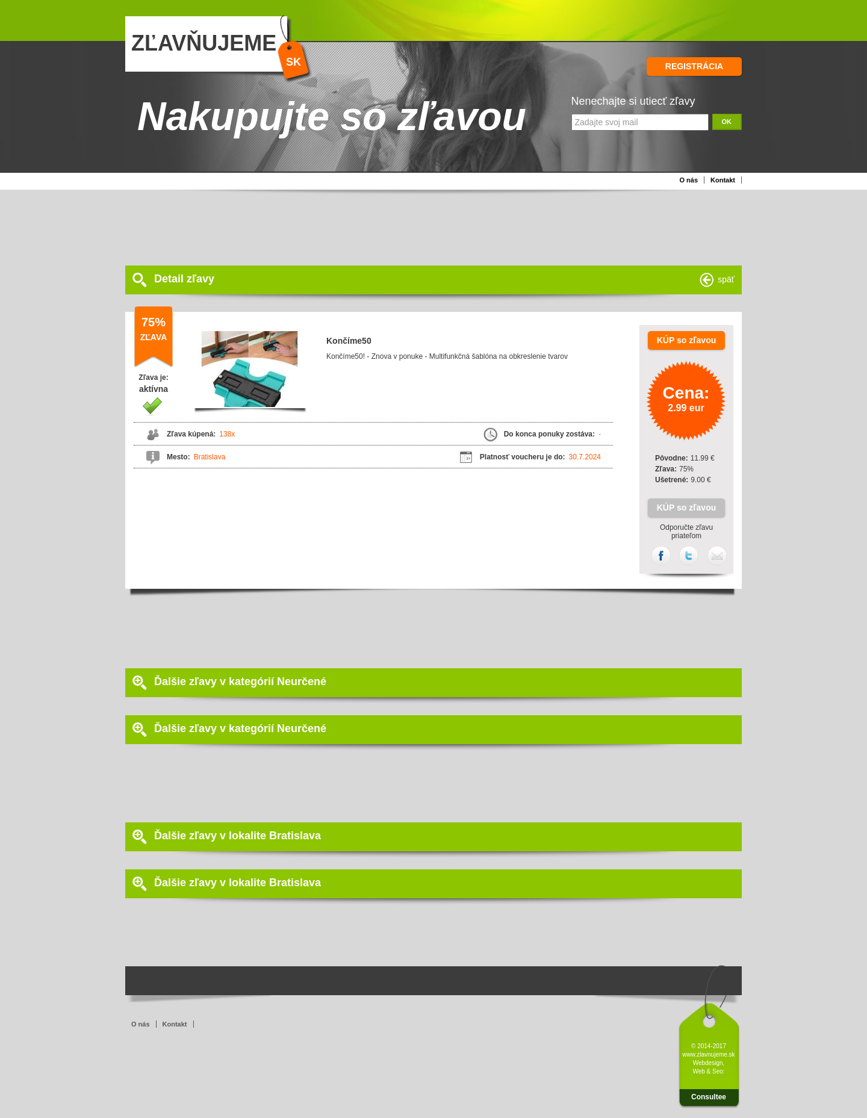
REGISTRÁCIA (694, 66)
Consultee (708, 1097)
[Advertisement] (417, 226)
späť (726, 279)
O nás (688, 180)
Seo (717, 1071)
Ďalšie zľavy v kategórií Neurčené (240, 681)
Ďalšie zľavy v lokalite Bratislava (237, 836)
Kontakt (722, 180)
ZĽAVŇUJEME (203, 43)
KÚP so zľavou (686, 340)
